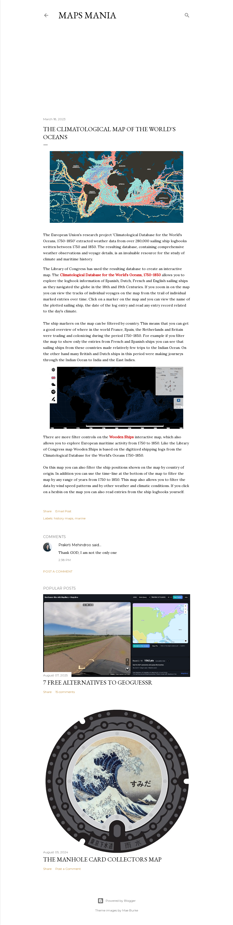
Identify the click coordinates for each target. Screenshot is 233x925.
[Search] (187, 14)
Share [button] (47, 511)
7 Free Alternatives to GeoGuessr (97, 682)
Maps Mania (87, 15)
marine (80, 518)
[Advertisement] (116, 68)
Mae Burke (130, 910)
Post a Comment (57, 571)
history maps (63, 518)
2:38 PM (64, 560)
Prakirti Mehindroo (74, 545)
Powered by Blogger (116, 901)
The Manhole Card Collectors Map (102, 859)
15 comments (65, 692)
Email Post (63, 511)
